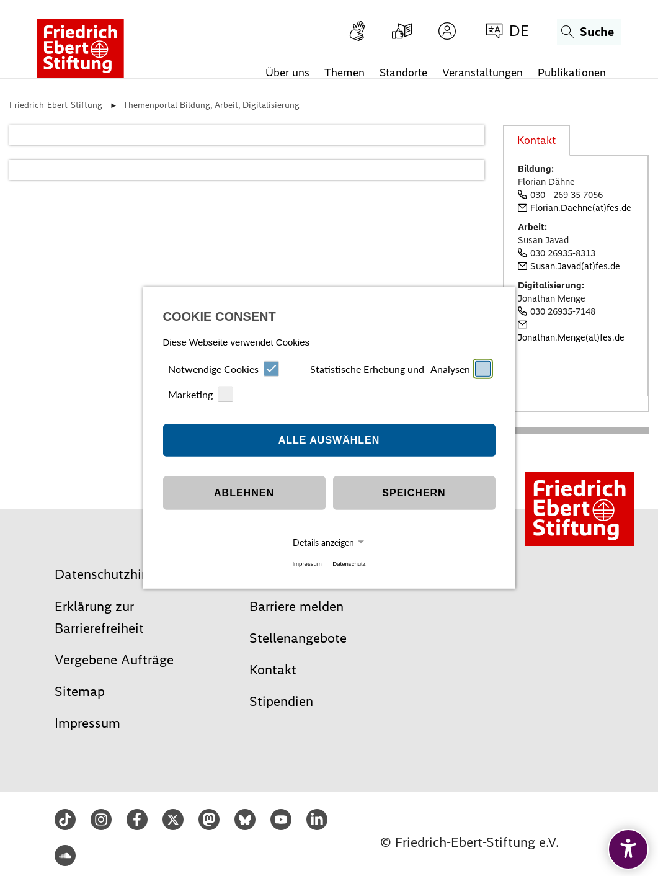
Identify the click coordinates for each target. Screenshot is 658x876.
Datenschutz (348, 564)
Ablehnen (244, 493)
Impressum (306, 564)
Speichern (413, 493)
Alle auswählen (329, 440)
